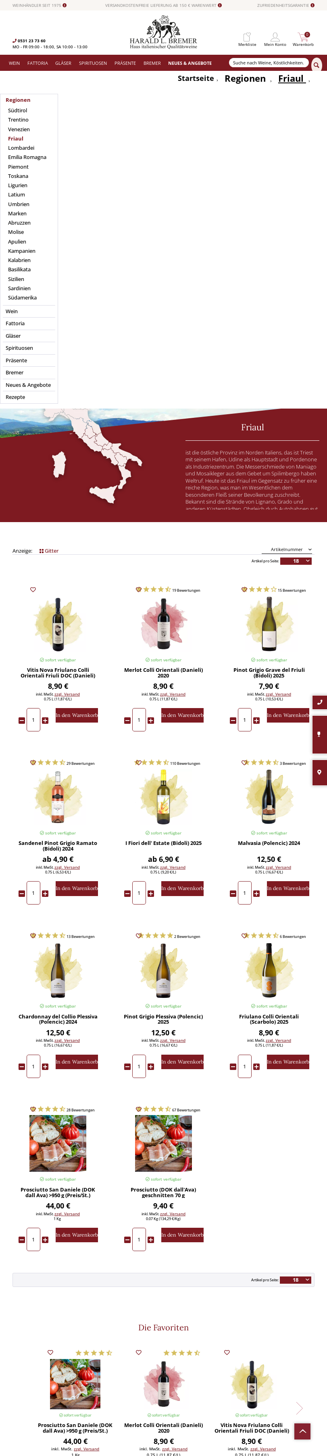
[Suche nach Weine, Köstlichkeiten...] (269, 63)
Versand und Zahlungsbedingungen (121, 1350)
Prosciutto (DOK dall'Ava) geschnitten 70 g (163, 916)
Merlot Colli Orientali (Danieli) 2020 (163, 397)
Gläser (94, 1343)
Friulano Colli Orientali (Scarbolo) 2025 (269, 743)
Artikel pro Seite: (265, 285)
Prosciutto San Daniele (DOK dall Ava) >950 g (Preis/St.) (58, 916)
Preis (269, 239)
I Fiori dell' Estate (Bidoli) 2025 (163, 567)
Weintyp (163, 239)
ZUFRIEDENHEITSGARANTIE (286, 5)
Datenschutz (176, 1357)
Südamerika (99, 1384)
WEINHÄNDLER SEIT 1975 (39, 5)
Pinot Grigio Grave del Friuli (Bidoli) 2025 (269, 397)
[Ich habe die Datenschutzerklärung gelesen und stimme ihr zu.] (241, 1363)
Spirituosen (99, 1357)
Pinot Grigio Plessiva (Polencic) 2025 (163, 743)
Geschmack (163, 218)
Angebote (97, 1370)
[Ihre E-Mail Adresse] (277, 1351)
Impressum (174, 1364)
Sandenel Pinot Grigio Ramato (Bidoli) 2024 (58, 570)
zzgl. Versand (67, 418)
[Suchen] (316, 66)
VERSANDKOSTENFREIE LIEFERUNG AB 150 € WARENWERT (163, 5)
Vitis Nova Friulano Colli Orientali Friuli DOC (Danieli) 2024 (58, 397)
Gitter (49, 274)
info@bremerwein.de (50, 1378)
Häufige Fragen (178, 1343)
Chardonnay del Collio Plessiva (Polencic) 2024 (58, 743)
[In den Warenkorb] (77, 439)
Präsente (96, 1364)
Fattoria (95, 1336)
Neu (92, 1377)
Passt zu (58, 239)
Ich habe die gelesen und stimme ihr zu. (276, 1372)
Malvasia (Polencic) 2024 (269, 567)
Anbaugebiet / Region (58, 218)
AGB (168, 1350)
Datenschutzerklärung (265, 1371)
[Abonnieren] (276, 1388)
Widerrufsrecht (178, 1329)
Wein (93, 1329)
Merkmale (269, 218)
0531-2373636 (37, 1372)
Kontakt (171, 1336)
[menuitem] (247, 37)
